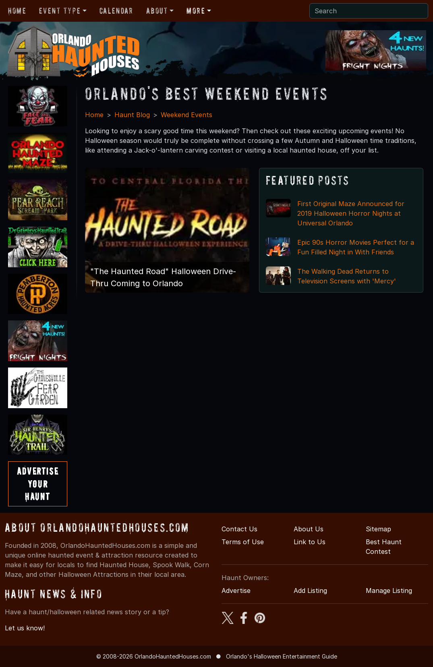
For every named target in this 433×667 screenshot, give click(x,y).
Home (17, 10)
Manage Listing (389, 590)
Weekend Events (186, 115)
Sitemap (378, 529)
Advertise (236, 590)
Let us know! (25, 628)
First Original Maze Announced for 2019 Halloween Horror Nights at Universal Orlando (350, 213)
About (157, 10)
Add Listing (310, 590)
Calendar (116, 10)
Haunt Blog (132, 115)
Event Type (60, 10)
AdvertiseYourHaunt (37, 484)
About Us (308, 529)
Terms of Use (243, 542)
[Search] (368, 11)
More (195, 10)
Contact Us (239, 529)
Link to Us (309, 542)
